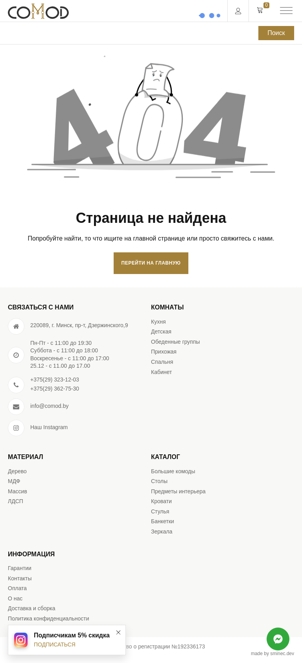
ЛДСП (15, 501)
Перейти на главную (151, 263)
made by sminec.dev (272, 653)
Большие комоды (173, 471)
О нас (15, 598)
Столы (159, 481)
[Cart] (259, 10)
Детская (161, 331)
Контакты (19, 578)
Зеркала (161, 531)
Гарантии (19, 568)
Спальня (162, 362)
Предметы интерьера (178, 491)
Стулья (160, 511)
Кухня (158, 322)
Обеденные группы (175, 342)
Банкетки (162, 521)
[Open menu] (286, 11)
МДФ (14, 481)
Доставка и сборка (31, 608)
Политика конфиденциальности (48, 618)
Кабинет (161, 372)
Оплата (17, 588)
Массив (17, 491)
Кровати (161, 501)
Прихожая (164, 351)
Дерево (17, 471)
